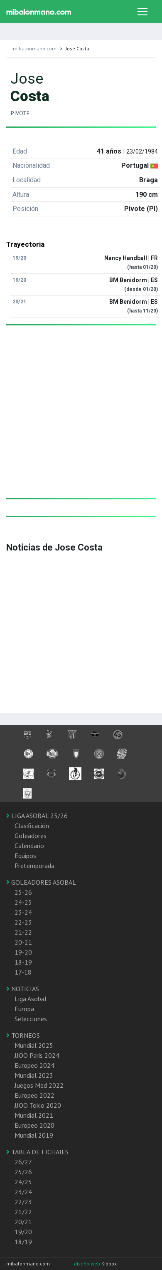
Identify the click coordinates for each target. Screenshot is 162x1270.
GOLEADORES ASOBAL (41, 882)
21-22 (23, 932)
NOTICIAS (22, 989)
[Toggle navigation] (142, 11)
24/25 (23, 1182)
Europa (24, 1009)
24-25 (23, 902)
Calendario (29, 845)
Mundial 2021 (34, 1115)
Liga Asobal (31, 999)
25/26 (23, 1172)
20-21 (23, 942)
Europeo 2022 (34, 1095)
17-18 (23, 972)
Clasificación (32, 825)
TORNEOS (23, 1035)
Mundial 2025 (34, 1045)
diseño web (87, 1263)
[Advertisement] (78, 420)
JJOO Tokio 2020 (38, 1105)
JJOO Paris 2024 (37, 1055)
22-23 (23, 922)
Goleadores (31, 835)
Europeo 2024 (34, 1065)
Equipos (25, 855)
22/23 (23, 1202)
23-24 (23, 912)
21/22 (23, 1212)
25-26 (23, 892)
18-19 (23, 962)
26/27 (23, 1162)
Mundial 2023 (34, 1075)
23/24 (23, 1192)
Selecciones (31, 1019)
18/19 (23, 1242)
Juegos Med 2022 (39, 1085)
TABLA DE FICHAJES (37, 1152)
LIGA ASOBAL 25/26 (37, 815)
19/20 (23, 1232)
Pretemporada (34, 865)
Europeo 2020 (34, 1125)
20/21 (23, 1222)
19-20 (23, 952)
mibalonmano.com (34, 48)
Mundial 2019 (34, 1135)
